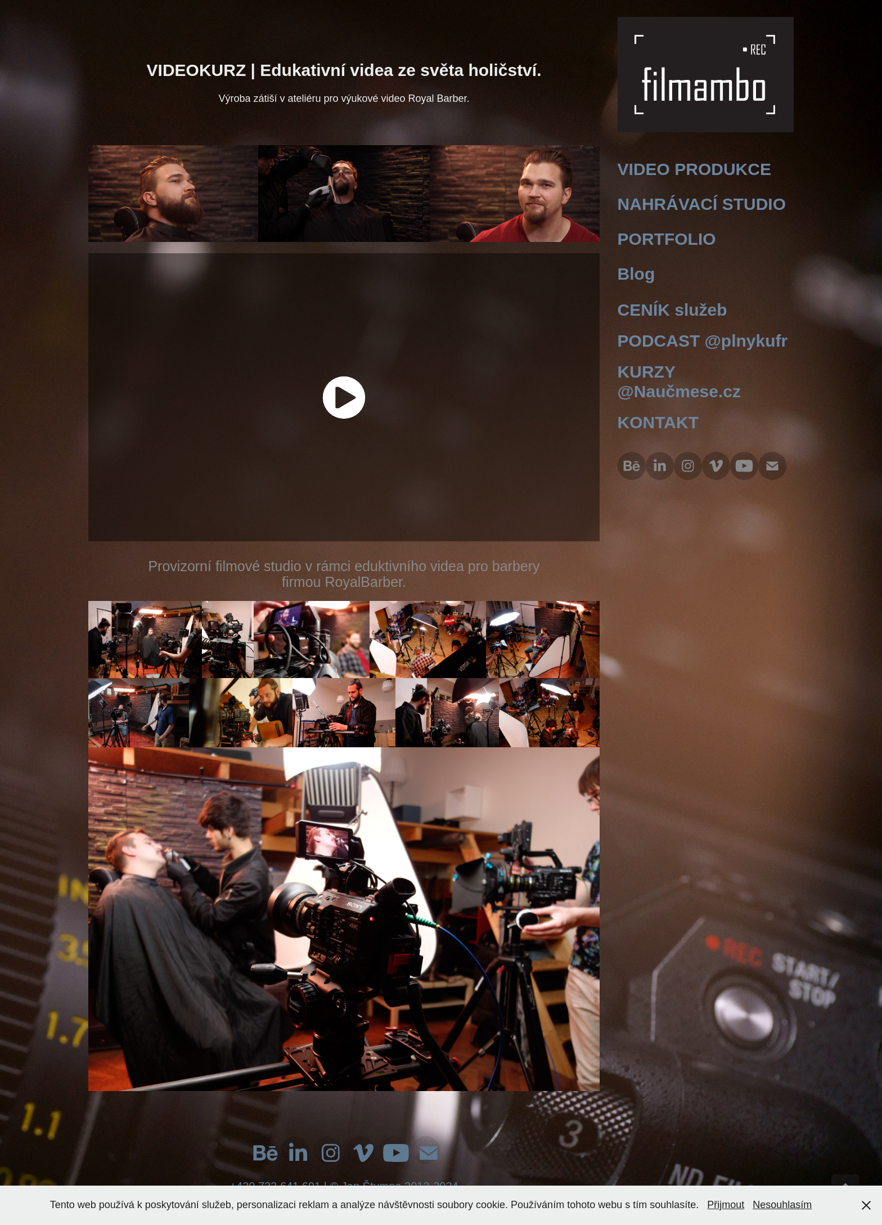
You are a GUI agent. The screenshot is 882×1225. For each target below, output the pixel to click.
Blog (636, 273)
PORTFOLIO (667, 239)
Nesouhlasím (782, 1204)
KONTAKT (658, 422)
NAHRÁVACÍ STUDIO (702, 204)
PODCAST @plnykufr (703, 340)
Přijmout (725, 1204)
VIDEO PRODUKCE (694, 169)
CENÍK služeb (672, 309)
